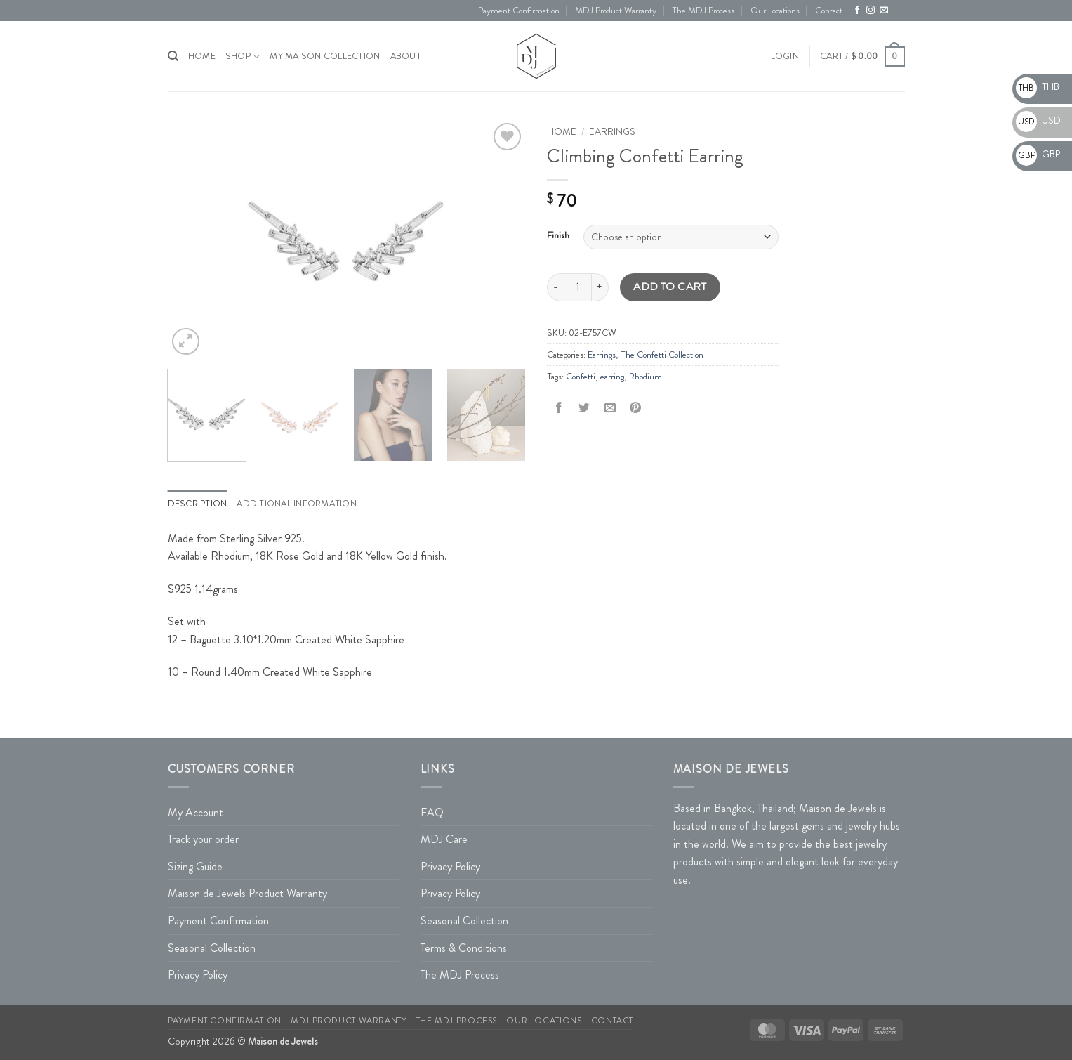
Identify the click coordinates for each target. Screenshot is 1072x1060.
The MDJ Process (703, 10)
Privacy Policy (197, 975)
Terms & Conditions (464, 948)
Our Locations (775, 10)
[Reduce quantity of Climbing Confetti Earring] (555, 287)
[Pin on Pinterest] (635, 408)
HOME (202, 56)
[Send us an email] (884, 10)
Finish (558, 235)
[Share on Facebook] (559, 408)
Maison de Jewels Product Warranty (247, 893)
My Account (195, 812)
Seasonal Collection (212, 948)
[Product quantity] (578, 287)
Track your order (203, 839)
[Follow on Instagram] (870, 10)
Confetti (580, 376)
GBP (1038, 154)
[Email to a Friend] (609, 408)
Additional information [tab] (297, 503)
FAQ (432, 812)
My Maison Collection (325, 56)
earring (612, 376)
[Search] (173, 56)
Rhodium (645, 376)
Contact (828, 10)
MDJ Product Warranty (615, 10)
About (405, 56)
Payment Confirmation (519, 10)
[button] (785, 56)
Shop (242, 56)
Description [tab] (197, 503)
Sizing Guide (195, 866)
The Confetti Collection (662, 354)
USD (1038, 120)
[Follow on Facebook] (857, 10)
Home (561, 131)
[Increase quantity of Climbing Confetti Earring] (600, 287)
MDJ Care (444, 839)
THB (1037, 86)
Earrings (612, 131)
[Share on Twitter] (584, 408)
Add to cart (669, 286)
